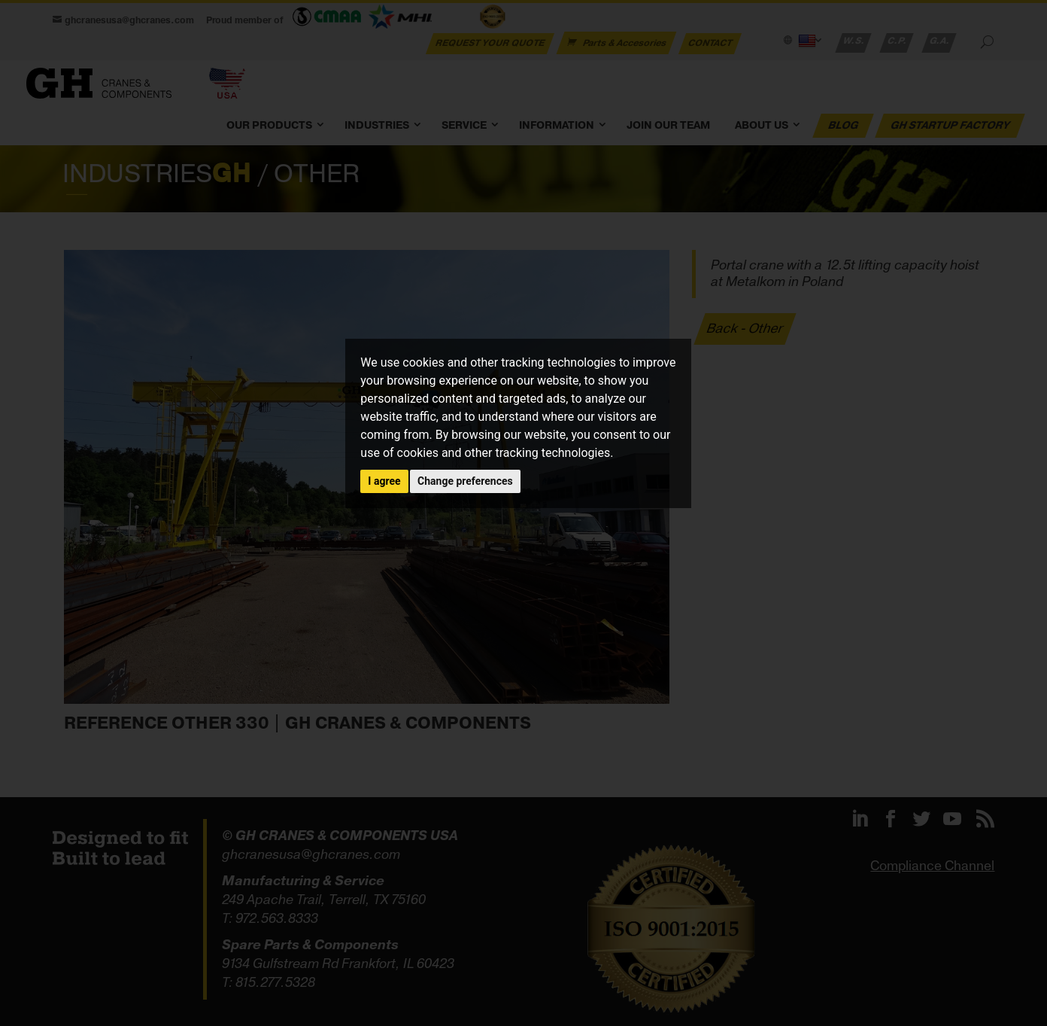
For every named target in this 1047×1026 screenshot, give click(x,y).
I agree (384, 481)
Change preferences (465, 481)
